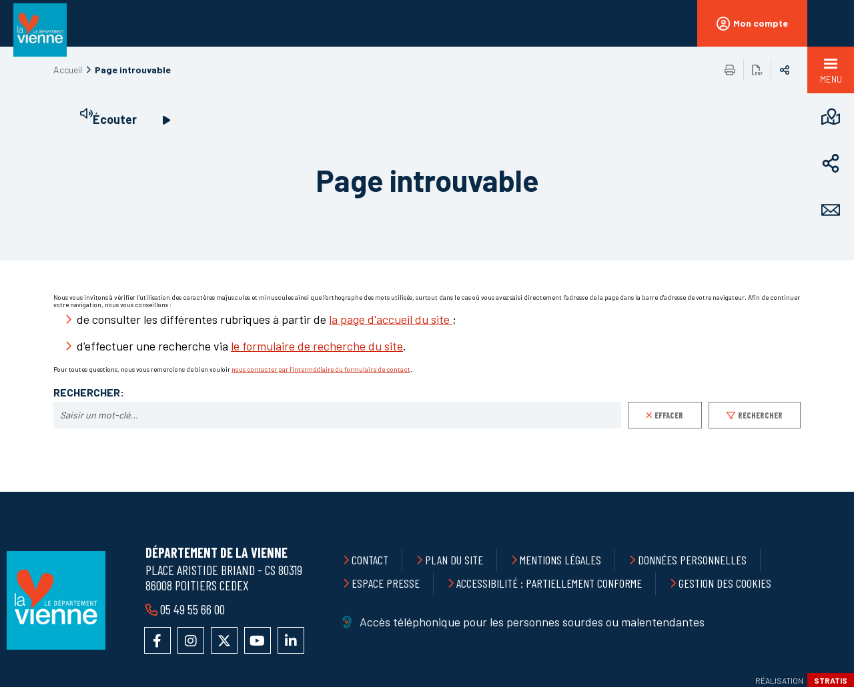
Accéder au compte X (224, 640)
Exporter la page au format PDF (757, 70)
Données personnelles (692, 559)
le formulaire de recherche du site (317, 346)
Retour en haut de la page (814, 492)
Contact (370, 559)
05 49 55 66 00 (192, 609)
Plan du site (454, 559)
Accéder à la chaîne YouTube (257, 640)
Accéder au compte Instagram (190, 640)
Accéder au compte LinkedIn (291, 640)
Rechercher (760, 415)
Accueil (67, 69)
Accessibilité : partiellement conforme (549, 583)
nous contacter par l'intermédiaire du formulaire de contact (321, 369)
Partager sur (784, 70)
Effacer (669, 415)
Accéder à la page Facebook (157, 640)
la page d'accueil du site (390, 319)
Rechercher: (88, 392)
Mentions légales (560, 559)
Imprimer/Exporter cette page (730, 70)
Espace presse (386, 583)
